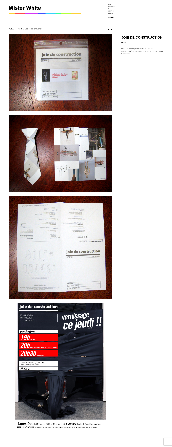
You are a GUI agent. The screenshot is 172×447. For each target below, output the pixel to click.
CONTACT (111, 17)
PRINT (20, 29)
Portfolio (11, 29)
